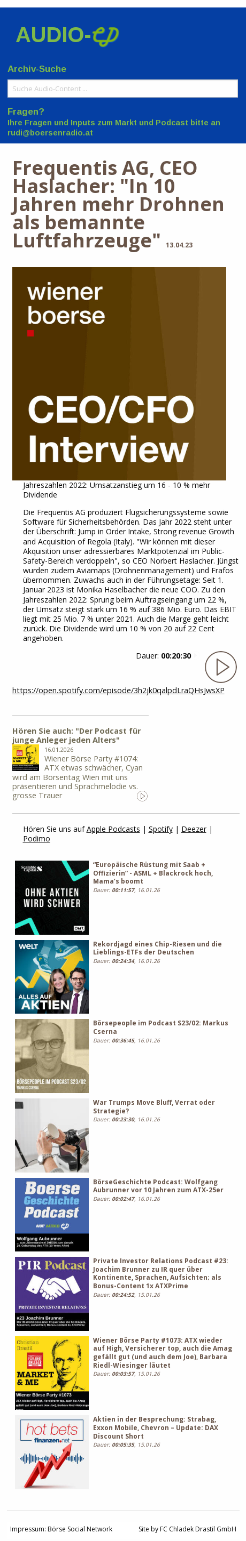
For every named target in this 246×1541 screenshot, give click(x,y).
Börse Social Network (80, 1529)
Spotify (161, 829)
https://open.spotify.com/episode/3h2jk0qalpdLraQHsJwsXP (118, 690)
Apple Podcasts (113, 829)
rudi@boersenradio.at (50, 133)
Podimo (36, 838)
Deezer (193, 829)
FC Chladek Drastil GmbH (198, 1529)
